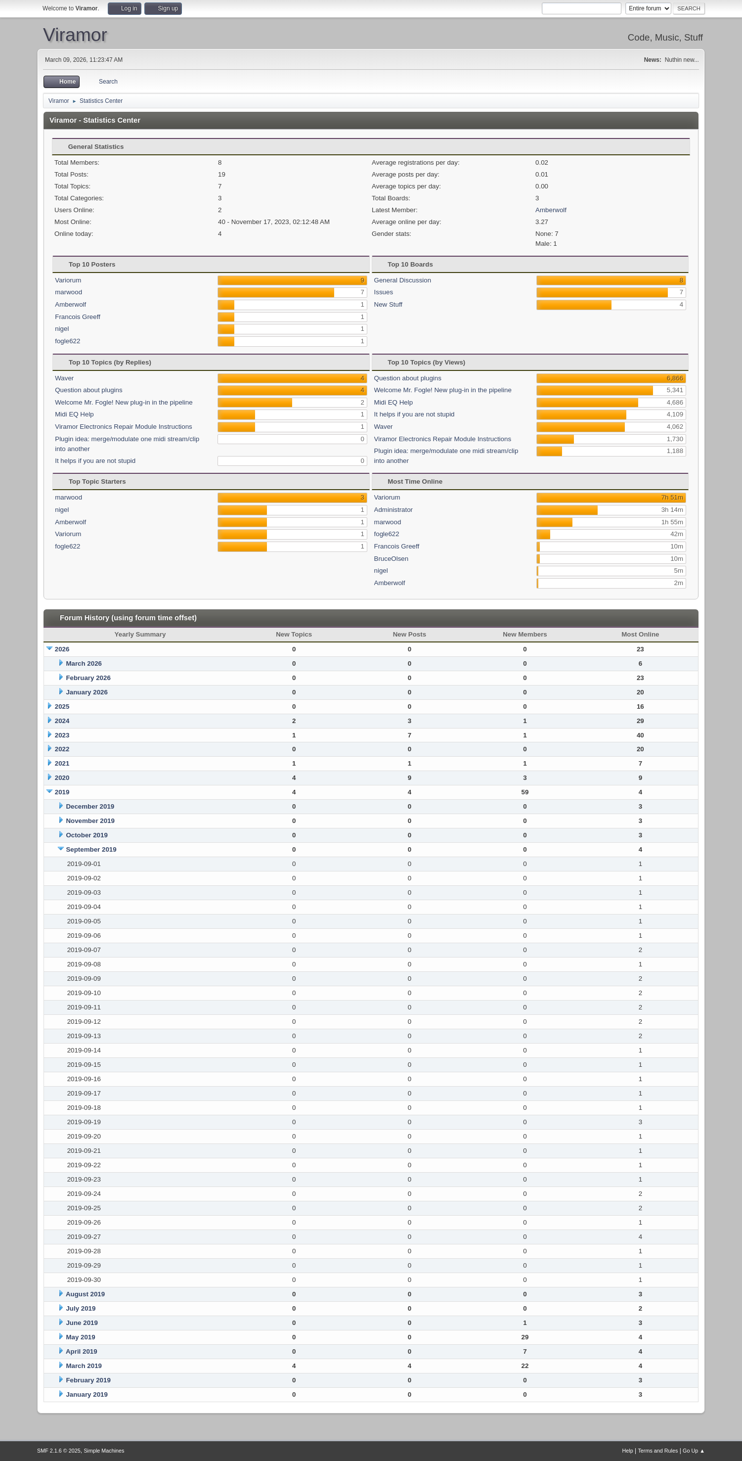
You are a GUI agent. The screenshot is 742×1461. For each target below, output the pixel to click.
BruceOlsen (391, 558)
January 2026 (86, 692)
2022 (62, 749)
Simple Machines (104, 1451)
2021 (62, 763)
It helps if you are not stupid (95, 460)
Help (627, 1451)
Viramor (75, 34)
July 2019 (80, 1308)
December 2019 (90, 806)
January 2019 (86, 1394)
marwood (68, 292)
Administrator (393, 509)
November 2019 (90, 820)
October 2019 (86, 835)
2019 (62, 792)
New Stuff (388, 304)
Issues (383, 292)
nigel (62, 328)
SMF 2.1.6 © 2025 (59, 1451)
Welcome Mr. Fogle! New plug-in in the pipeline (123, 402)
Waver (64, 378)
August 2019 (85, 1294)
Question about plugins (88, 390)
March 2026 (84, 663)
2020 (62, 777)
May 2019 (80, 1337)
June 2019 (81, 1322)
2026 (62, 649)
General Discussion (403, 280)
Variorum (68, 280)
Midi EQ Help (74, 414)
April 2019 (81, 1351)
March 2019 (84, 1366)
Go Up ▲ (694, 1451)
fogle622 (67, 341)
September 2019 (91, 849)
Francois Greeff (77, 316)
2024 (62, 721)
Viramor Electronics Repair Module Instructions (123, 426)
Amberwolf (551, 210)
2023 (62, 735)
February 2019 (88, 1380)
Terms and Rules (658, 1451)
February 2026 (88, 678)
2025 (62, 706)
